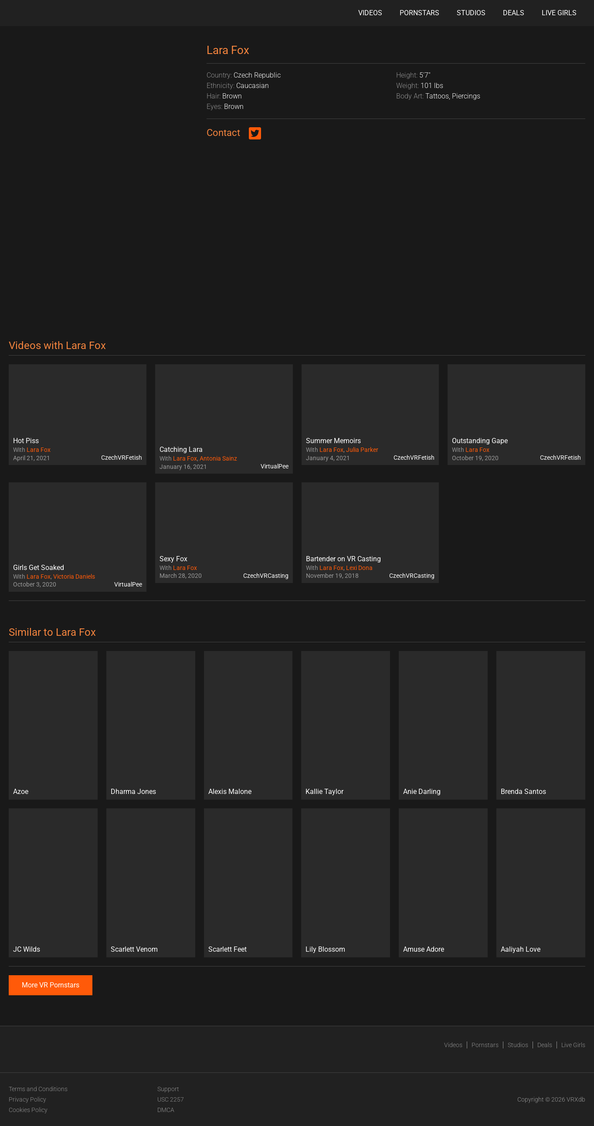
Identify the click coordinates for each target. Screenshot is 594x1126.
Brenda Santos (523, 791)
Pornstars (419, 13)
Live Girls (559, 13)
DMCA (165, 1109)
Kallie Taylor (324, 791)
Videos (370, 13)
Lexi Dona (359, 567)
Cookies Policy (28, 1109)
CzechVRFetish (121, 457)
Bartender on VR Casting (343, 559)
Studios (471, 13)
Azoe (20, 791)
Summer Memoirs (333, 441)
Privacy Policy (27, 1099)
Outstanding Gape (480, 441)
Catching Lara (181, 449)
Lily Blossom (325, 949)
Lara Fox (39, 449)
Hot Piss (26, 441)
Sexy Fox (173, 559)
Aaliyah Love (520, 949)
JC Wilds (26, 949)
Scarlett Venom (134, 949)
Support (168, 1088)
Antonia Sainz (218, 458)
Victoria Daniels (74, 576)
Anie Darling (422, 791)
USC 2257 (170, 1099)
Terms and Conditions (38, 1088)
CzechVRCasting (266, 575)
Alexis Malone (229, 791)
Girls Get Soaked (38, 567)
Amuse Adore (423, 949)
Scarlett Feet (227, 949)
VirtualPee (275, 466)
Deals (513, 13)
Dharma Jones (133, 791)
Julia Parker (362, 449)
